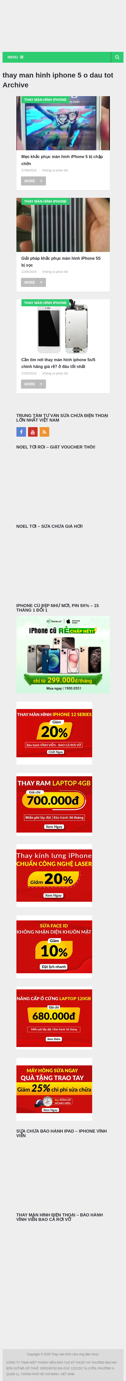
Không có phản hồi (55, 170)
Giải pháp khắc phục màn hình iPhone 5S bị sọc (61, 261)
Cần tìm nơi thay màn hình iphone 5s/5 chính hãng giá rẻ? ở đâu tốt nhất (58, 363)
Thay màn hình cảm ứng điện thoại (75, 1354)
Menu (13, 57)
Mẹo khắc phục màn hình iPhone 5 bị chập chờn (62, 160)
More (33, 181)
